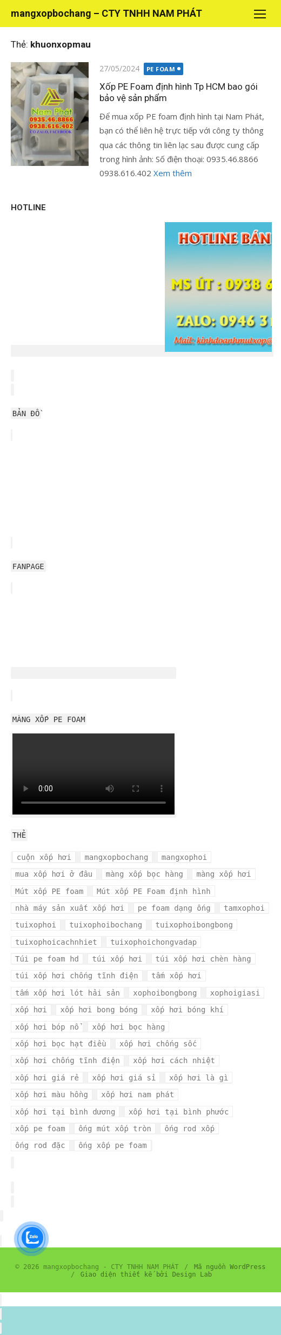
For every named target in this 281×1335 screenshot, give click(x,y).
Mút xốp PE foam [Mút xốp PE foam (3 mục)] (49, 891)
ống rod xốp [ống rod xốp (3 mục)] (189, 1128)
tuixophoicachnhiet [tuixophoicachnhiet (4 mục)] (56, 942)
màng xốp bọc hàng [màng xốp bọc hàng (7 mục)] (144, 874)
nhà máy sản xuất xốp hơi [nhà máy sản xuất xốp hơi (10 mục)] (69, 908)
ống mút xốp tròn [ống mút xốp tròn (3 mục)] (114, 1128)
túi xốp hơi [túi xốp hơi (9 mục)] (117, 958)
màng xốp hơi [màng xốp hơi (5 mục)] (223, 874)
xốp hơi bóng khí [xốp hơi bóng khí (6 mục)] (187, 1009)
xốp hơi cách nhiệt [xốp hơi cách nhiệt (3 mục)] (174, 1060)
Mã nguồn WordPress (230, 1267)
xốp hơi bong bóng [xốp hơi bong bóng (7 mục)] (98, 1009)
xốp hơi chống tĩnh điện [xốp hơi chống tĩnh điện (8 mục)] (67, 1060)
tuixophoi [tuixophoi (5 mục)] (35, 924)
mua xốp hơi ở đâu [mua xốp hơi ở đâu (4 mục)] (53, 874)
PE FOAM (161, 69)
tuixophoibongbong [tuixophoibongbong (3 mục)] (194, 924)
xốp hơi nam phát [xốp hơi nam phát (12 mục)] (137, 1094)
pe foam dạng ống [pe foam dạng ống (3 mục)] (174, 908)
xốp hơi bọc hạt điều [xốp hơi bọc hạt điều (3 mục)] (60, 1043)
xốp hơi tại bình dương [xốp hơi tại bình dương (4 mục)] (65, 1111)
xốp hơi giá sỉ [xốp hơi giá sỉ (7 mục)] (124, 1077)
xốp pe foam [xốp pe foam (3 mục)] (40, 1128)
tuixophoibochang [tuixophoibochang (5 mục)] (105, 924)
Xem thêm (172, 173)
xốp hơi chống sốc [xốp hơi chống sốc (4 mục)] (158, 1043)
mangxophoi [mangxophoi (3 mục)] (184, 857)
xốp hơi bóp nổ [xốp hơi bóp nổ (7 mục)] (47, 1027)
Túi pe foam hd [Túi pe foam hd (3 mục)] (47, 958)
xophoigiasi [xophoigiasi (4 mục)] (235, 993)
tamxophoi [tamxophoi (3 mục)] (244, 908)
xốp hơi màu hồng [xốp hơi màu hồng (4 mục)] (51, 1094)
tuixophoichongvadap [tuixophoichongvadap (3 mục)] (153, 942)
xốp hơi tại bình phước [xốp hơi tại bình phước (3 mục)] (179, 1111)
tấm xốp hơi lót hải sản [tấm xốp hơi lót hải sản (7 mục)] (67, 993)
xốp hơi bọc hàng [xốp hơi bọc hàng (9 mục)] (128, 1027)
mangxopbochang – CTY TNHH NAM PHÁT (106, 13)
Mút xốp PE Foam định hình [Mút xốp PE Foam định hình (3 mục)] (154, 891)
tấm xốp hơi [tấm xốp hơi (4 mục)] (176, 975)
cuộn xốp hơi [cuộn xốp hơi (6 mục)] (44, 857)
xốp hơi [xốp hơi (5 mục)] (31, 1009)
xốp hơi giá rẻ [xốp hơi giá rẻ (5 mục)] (47, 1077)
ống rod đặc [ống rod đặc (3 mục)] (40, 1145)
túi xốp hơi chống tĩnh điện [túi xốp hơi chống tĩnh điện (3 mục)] (76, 975)
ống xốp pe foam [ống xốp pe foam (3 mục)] (112, 1145)
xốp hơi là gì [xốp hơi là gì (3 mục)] (199, 1077)
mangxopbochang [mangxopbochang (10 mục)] (116, 857)
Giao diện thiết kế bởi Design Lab (146, 1274)
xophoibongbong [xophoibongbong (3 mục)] (165, 993)
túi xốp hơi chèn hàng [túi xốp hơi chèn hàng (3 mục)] (203, 958)
